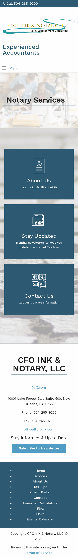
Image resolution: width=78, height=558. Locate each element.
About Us (40, 481)
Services (40, 476)
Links (40, 514)
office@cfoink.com (39, 429)
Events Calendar (40, 519)
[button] (4, 68)
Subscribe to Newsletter (39, 448)
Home (40, 471)
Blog (40, 508)
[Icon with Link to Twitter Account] (39, 387)
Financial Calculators (40, 503)
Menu (13, 68)
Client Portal (40, 492)
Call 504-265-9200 (20, 3)
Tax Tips (40, 487)
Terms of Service (39, 553)
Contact (40, 498)
